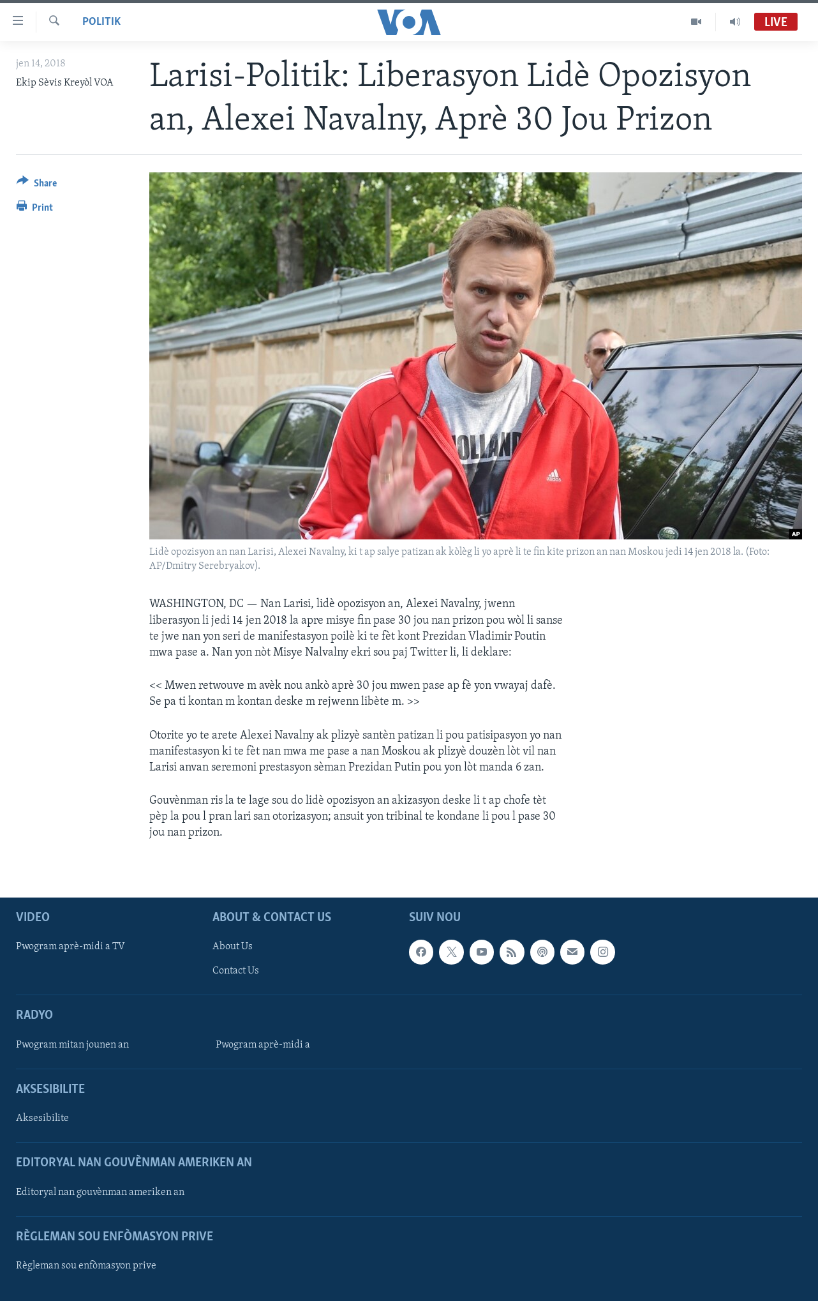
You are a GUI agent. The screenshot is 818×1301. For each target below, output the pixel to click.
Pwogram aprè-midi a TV (70, 947)
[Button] (37, 185)
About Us (232, 947)
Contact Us (235, 971)
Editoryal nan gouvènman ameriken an (100, 1192)
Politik (101, 22)
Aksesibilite (42, 1118)
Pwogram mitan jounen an (72, 1044)
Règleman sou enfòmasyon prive (86, 1266)
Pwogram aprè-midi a (263, 1044)
